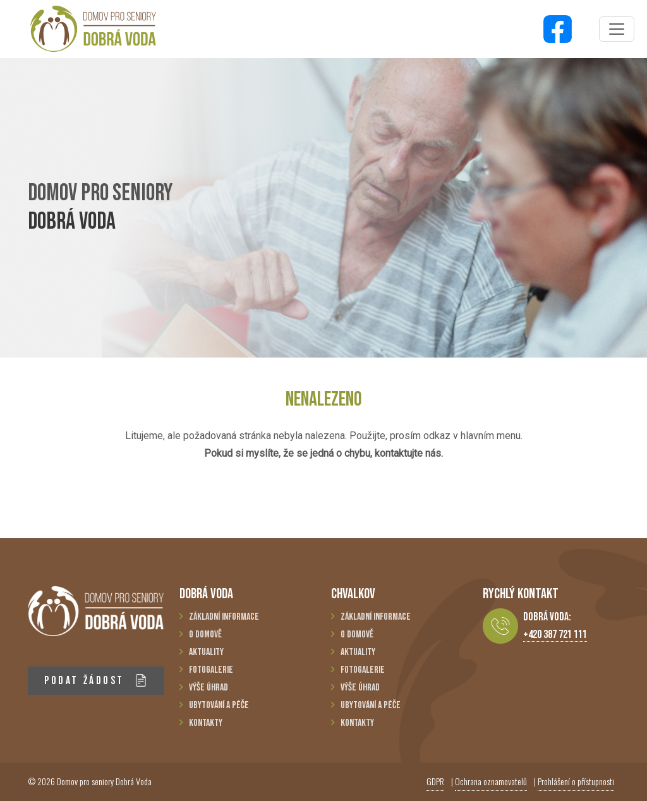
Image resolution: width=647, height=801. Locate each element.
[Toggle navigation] (616, 29)
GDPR (435, 781)
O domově (205, 635)
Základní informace (224, 617)
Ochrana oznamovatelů (491, 781)
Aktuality (206, 652)
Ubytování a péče (219, 705)
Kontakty (205, 723)
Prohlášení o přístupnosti (576, 781)
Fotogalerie (211, 670)
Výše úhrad (208, 688)
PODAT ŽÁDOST (95, 680)
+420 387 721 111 (555, 634)
